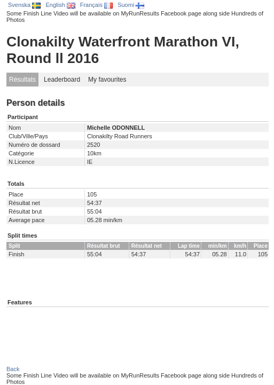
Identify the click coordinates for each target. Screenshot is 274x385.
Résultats (22, 79)
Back (12, 369)
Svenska (24, 5)
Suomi (131, 5)
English (60, 5)
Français (96, 5)
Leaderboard (62, 79)
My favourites (107, 79)
